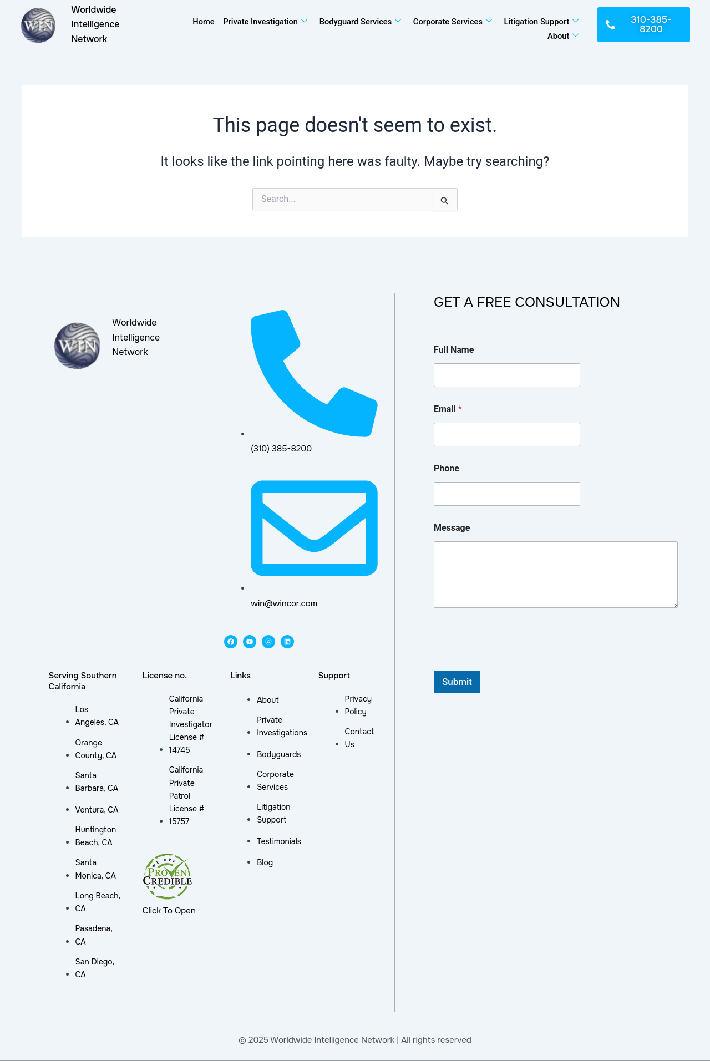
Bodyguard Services (357, 21)
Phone (446, 468)
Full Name (454, 349)
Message (452, 527)
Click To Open (169, 910)
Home (200, 21)
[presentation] (518, 663)
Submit (457, 681)
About (562, 34)
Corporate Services (450, 21)
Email (448, 409)
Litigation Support (540, 21)
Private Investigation (262, 21)
